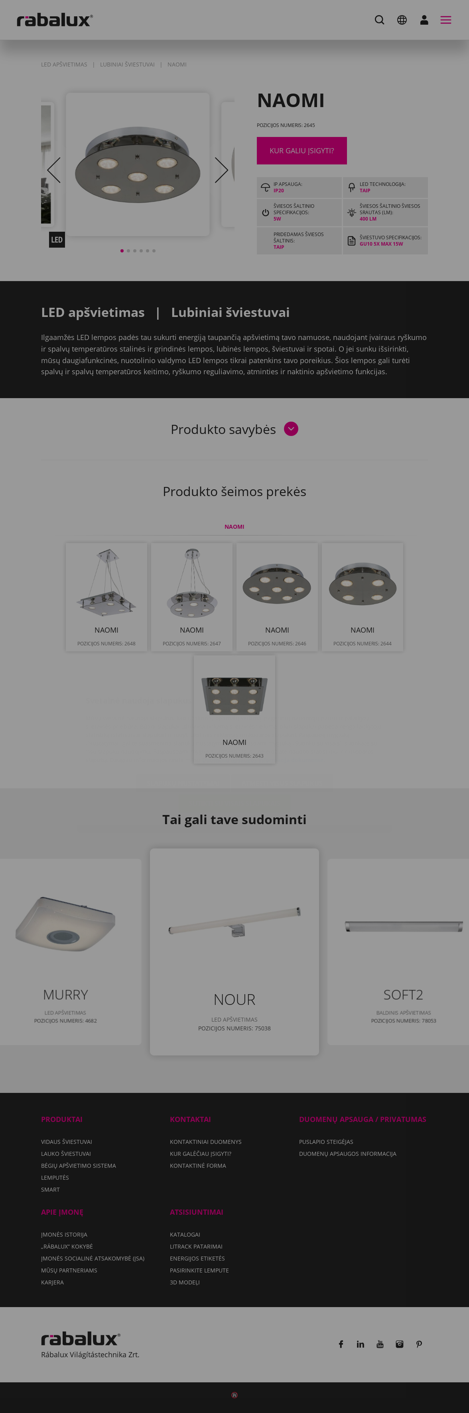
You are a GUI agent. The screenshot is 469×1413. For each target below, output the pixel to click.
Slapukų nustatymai (183, 735)
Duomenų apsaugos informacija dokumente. (263, 712)
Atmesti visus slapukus (282, 735)
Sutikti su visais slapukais (234, 756)
